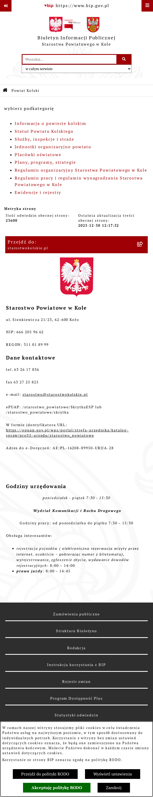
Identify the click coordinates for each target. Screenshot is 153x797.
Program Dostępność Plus (76, 698)
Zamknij (114, 787)
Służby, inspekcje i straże (44, 139)
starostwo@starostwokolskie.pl (55, 394)
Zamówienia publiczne (76, 614)
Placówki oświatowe (38, 154)
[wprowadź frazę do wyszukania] (69, 59)
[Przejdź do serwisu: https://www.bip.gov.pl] (76, 6)
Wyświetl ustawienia (112, 774)
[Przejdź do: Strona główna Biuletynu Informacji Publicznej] (5, 90)
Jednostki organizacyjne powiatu (53, 147)
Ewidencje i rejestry (38, 192)
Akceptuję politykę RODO (56, 787)
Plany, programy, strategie (45, 162)
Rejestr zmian (76, 681)
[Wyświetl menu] (147, 6)
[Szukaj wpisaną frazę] (124, 59)
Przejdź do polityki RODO (45, 774)
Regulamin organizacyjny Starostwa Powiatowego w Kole (81, 170)
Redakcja (76, 648)
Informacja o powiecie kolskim (50, 123)
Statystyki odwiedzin (76, 715)
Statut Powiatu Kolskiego (44, 131)
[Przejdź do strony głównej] (76, 33)
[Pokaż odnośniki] (6, 6)
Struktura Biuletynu (76, 631)
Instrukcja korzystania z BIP (76, 664)
